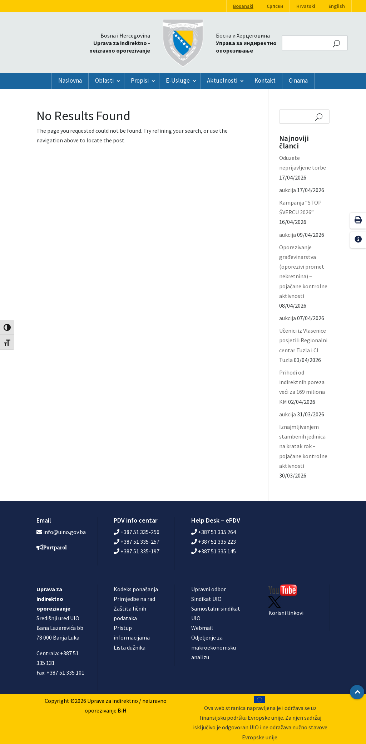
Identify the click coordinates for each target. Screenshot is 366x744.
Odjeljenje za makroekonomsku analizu (213, 647)
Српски (275, 6)
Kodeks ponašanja (136, 589)
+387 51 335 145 (213, 551)
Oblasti (104, 80)
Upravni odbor (208, 589)
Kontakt (265, 80)
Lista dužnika (129, 647)
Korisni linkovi (285, 612)
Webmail (202, 627)
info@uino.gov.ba (64, 531)
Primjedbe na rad (134, 598)
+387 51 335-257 (136, 541)
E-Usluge (178, 80)
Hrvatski (305, 6)
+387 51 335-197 (136, 551)
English (336, 6)
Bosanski (243, 6)
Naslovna (70, 80)
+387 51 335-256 (136, 531)
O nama (298, 80)
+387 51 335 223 (213, 541)
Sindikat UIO (206, 598)
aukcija (287, 190)
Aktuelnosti (222, 80)
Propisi (140, 80)
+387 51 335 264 (213, 531)
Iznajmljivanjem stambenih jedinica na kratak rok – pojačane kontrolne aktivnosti (303, 446)
